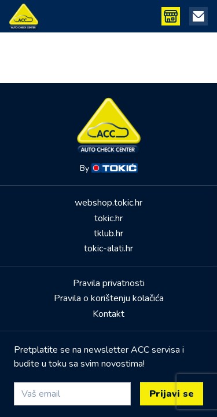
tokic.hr (108, 218)
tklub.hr (108, 233)
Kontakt (108, 314)
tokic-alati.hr (108, 248)
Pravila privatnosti (109, 283)
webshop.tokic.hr (108, 202)
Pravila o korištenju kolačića (109, 298)
